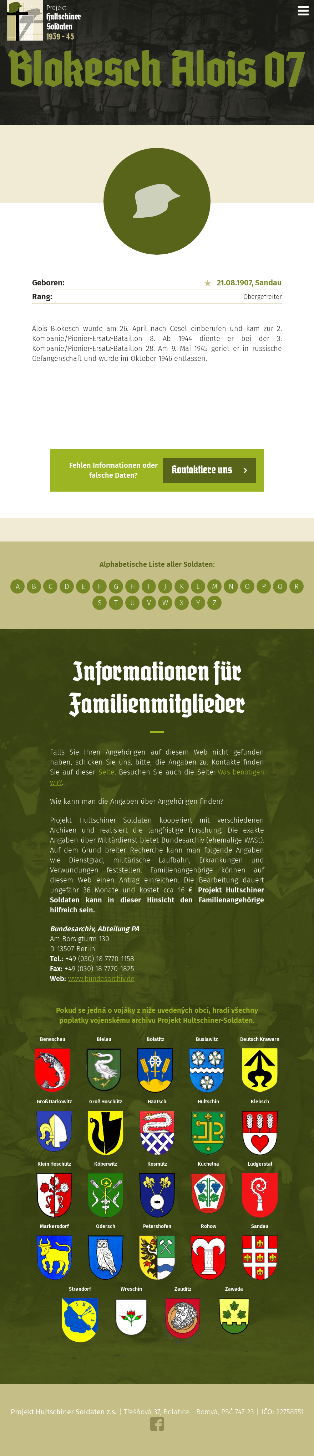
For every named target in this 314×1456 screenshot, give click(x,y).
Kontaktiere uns (200, 470)
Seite (106, 772)
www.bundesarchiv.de (102, 978)
